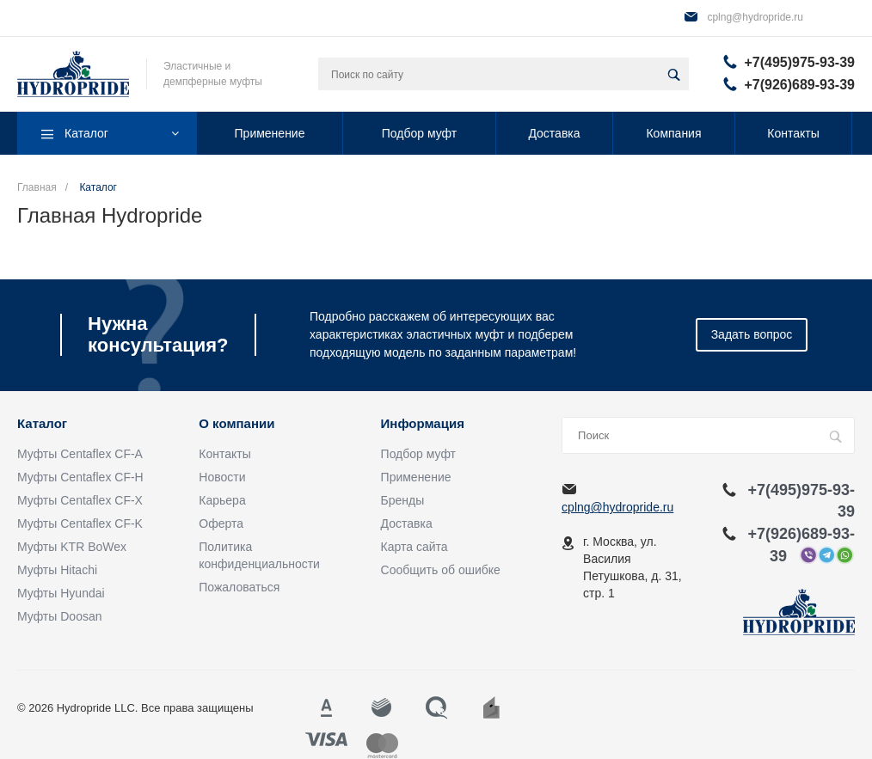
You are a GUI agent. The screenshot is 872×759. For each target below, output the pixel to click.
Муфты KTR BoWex (71, 547)
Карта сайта (414, 547)
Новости (222, 477)
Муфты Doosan (59, 616)
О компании (236, 424)
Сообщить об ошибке (440, 570)
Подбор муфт (418, 454)
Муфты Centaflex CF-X (80, 500)
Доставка (407, 523)
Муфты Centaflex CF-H (80, 477)
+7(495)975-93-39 (799, 62)
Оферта (221, 523)
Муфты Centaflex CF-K (80, 523)
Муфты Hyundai (61, 593)
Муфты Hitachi (57, 570)
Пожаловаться (239, 587)
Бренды (403, 500)
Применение (416, 477)
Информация (422, 424)
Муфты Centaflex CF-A (80, 454)
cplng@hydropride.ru (755, 17)
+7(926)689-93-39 (799, 84)
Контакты (224, 454)
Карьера (222, 500)
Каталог (42, 424)
